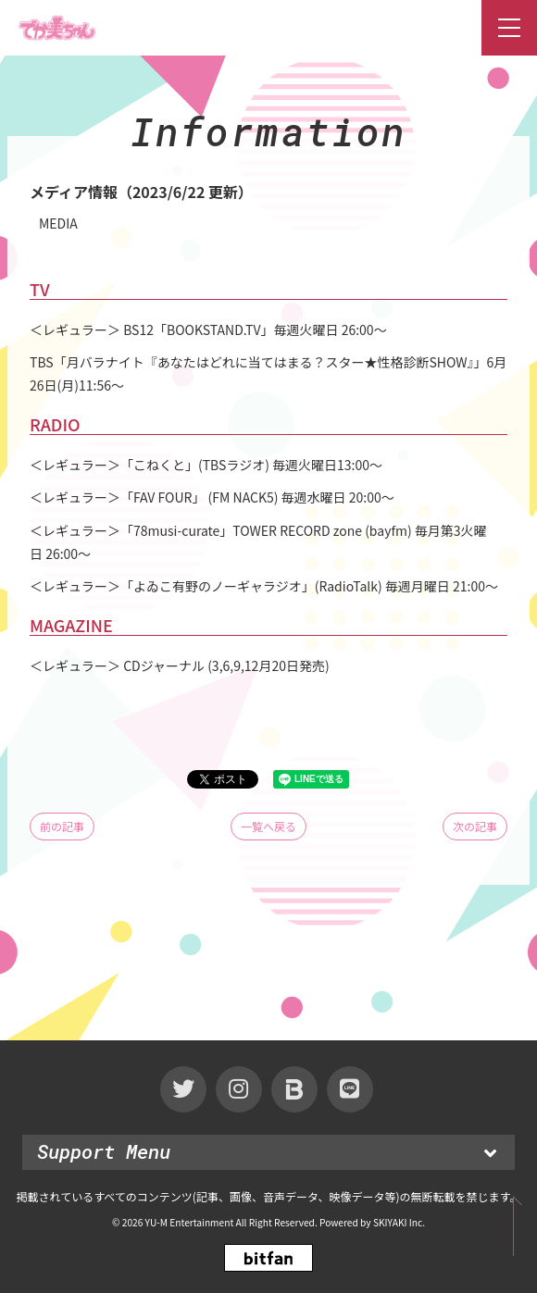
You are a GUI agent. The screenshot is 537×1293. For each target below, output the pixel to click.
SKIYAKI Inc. (399, 1222)
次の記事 (475, 826)
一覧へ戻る (268, 826)
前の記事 (62, 826)
